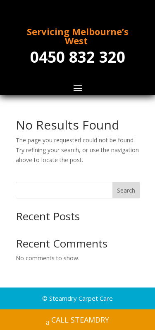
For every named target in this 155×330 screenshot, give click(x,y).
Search (126, 190)
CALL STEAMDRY (77, 321)
